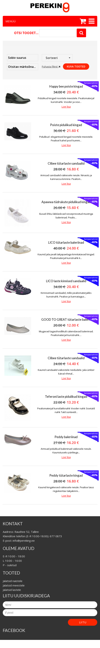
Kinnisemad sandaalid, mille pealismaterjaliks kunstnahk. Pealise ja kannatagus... (66, 294)
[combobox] (57, 57)
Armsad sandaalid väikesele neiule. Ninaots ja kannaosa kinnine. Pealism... (66, 177)
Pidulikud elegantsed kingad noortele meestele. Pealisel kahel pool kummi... (66, 138)
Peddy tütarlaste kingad (66, 475)
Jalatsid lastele (12, 590)
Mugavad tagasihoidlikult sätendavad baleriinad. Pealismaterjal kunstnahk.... (66, 333)
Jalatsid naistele (12, 581)
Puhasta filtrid (51, 66)
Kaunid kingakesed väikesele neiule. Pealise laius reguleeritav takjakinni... (66, 489)
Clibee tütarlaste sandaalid (66, 163)
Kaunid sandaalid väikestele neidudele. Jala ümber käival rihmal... (66, 371)
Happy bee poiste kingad (66, 86)
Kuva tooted (76, 66)
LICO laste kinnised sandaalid (66, 281)
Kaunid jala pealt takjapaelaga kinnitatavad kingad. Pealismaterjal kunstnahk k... (66, 256)
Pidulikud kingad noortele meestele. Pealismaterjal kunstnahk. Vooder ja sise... (66, 100)
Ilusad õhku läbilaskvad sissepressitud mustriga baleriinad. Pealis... (66, 215)
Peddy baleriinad (66, 437)
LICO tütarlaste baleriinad (66, 242)
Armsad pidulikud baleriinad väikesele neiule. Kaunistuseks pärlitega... (66, 450)
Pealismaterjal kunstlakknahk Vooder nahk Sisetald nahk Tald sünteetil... (66, 410)
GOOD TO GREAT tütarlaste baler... (66, 319)
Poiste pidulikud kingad (66, 125)
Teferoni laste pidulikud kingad (66, 396)
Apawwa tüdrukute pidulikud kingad (66, 202)
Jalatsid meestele (14, 585)
